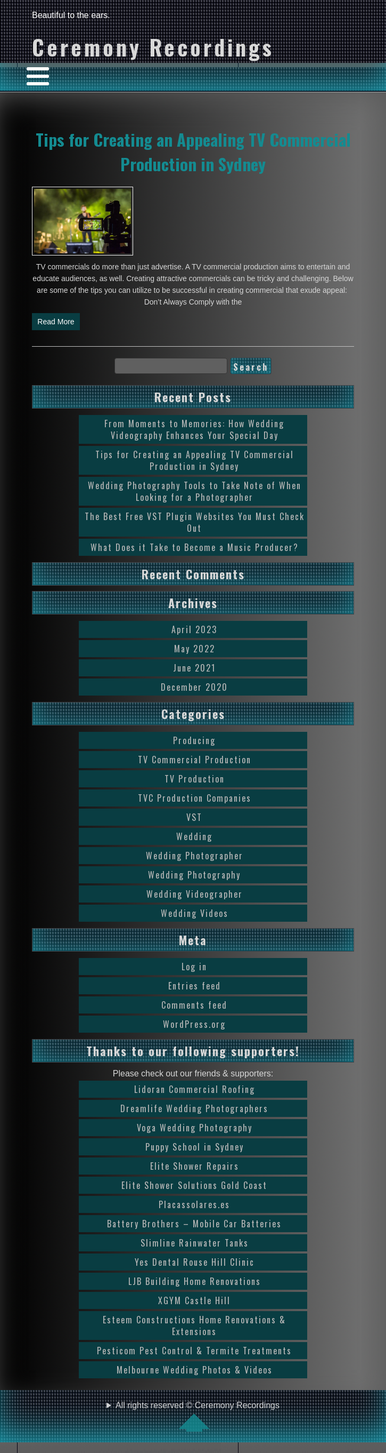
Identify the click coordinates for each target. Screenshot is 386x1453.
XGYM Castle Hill (194, 1300)
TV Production (195, 778)
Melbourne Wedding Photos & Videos (195, 1369)
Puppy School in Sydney (194, 1146)
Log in (194, 966)
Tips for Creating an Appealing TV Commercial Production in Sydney (193, 151)
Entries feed (194, 985)
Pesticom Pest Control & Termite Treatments (194, 1350)
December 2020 (194, 687)
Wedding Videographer (194, 894)
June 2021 (194, 667)
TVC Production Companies (194, 798)
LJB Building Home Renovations (194, 1281)
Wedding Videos (194, 913)
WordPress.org (194, 1024)
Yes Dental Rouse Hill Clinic (194, 1262)
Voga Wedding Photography (194, 1127)
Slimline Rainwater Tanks (195, 1242)
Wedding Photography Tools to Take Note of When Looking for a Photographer (194, 491)
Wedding (194, 836)
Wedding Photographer (194, 855)
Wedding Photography (194, 874)
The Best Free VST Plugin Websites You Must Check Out (195, 522)
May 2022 (194, 648)
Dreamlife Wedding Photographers (194, 1108)
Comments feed (194, 1005)
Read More (55, 321)
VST (194, 817)
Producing (194, 740)
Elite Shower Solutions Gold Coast (194, 1185)
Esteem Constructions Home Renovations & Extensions (194, 1325)
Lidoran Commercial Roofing (194, 1089)
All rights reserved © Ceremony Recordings (198, 1416)
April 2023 (194, 629)
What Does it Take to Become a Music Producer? (195, 547)
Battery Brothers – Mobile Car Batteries (194, 1223)
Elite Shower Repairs (194, 1166)
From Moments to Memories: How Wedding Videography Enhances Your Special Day (194, 429)
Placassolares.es (194, 1204)
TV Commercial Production (194, 759)
